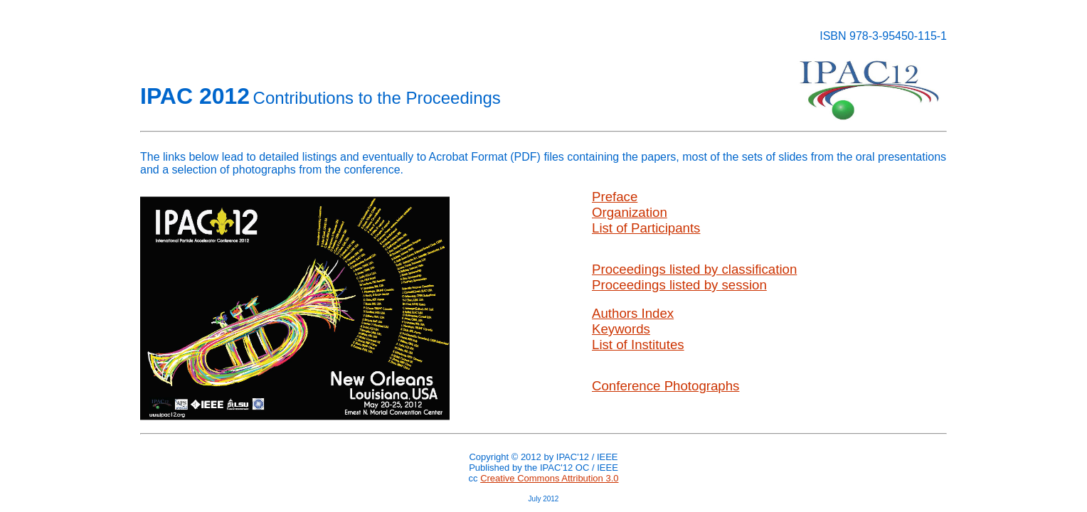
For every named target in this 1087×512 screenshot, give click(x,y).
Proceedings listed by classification (694, 269)
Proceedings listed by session (679, 284)
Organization (629, 212)
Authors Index (633, 313)
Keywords (621, 328)
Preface (614, 196)
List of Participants (646, 227)
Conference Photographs (665, 385)
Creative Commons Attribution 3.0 (549, 478)
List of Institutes (638, 344)
